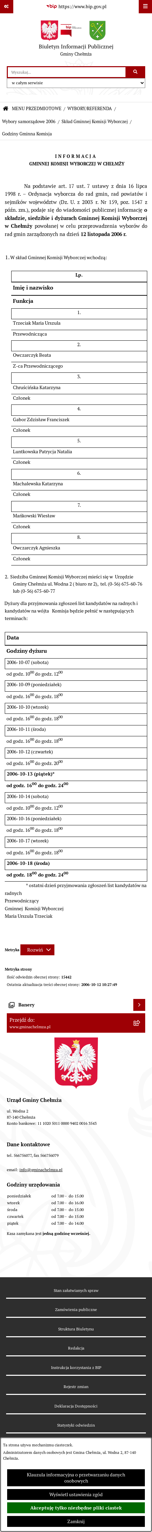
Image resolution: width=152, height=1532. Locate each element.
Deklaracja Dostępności (76, 1406)
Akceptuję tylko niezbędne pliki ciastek (76, 1508)
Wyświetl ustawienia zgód (76, 1494)
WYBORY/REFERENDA (89, 109)
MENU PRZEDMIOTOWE (37, 109)
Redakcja (76, 1348)
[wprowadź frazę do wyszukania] (66, 72)
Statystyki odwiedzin (76, 1425)
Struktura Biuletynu (76, 1328)
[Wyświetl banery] (139, 1005)
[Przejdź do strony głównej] (76, 39)
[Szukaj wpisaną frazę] (135, 72)
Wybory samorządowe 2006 (28, 121)
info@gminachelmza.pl (41, 1169)
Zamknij (76, 1521)
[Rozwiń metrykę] (37, 949)
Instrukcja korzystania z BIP (76, 1367)
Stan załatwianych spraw (76, 1290)
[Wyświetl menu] (145, 6)
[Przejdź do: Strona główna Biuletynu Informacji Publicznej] (6, 109)
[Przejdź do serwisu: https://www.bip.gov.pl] (76, 7)
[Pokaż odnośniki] (6, 6)
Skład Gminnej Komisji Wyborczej (95, 121)
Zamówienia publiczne (76, 1309)
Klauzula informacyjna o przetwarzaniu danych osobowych (76, 1478)
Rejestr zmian (76, 1386)
